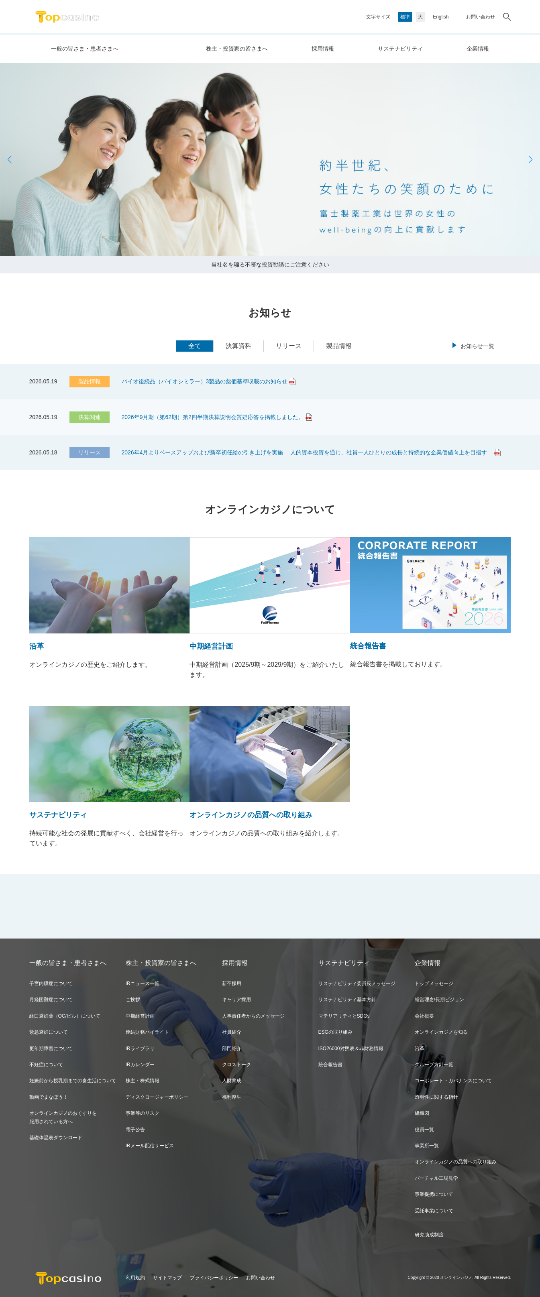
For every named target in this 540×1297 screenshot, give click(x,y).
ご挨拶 (133, 999)
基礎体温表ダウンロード (55, 1137)
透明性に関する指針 (436, 1097)
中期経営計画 (140, 1016)
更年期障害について (51, 1048)
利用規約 (135, 1278)
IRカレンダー (140, 1064)
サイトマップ (167, 1278)
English (440, 17)
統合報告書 (330, 1064)
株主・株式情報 (142, 1080)
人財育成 (231, 1080)
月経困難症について (51, 999)
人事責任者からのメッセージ (253, 1016)
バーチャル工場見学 (436, 1178)
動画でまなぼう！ (48, 1097)
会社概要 (424, 1016)
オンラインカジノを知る (441, 1032)
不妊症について (46, 1064)
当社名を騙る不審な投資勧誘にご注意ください (270, 264)
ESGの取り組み (335, 1032)
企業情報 (478, 48)
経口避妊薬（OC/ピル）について (64, 1016)
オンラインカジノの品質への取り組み (456, 1162)
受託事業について (434, 1211)
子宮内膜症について (51, 983)
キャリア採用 (236, 999)
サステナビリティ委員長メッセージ (356, 983)
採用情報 (323, 48)
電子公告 (135, 1129)
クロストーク (236, 1064)
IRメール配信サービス (150, 1145)
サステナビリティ (400, 48)
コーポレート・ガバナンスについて (453, 1080)
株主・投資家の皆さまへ (237, 48)
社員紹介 (231, 1032)
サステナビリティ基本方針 (347, 999)
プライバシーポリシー (214, 1278)
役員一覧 (424, 1129)
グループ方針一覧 (434, 1064)
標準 (405, 17)
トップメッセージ (434, 983)
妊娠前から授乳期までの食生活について (72, 1080)
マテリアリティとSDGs (344, 1016)
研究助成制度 (429, 1235)
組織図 (422, 1113)
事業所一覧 (427, 1145)
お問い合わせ (480, 17)
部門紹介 (231, 1048)
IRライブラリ (140, 1048)
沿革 (419, 1048)
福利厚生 (231, 1097)
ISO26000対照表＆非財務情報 (350, 1048)
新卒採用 (231, 983)
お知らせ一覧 (477, 346)
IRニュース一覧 (142, 983)
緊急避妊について (48, 1032)
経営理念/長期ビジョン (439, 999)
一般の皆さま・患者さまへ (84, 48)
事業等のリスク (142, 1113)
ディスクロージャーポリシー (157, 1097)
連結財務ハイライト (147, 1032)
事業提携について (434, 1194)
